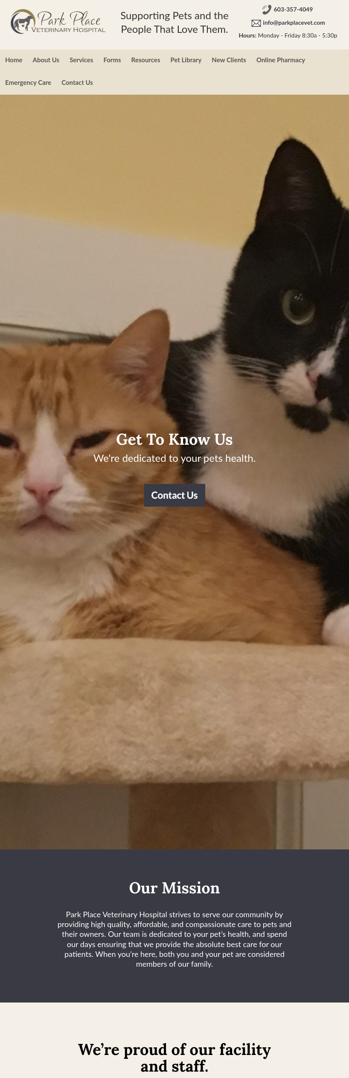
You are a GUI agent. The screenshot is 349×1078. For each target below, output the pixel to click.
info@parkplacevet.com (294, 22)
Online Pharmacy (280, 60)
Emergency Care (28, 82)
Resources (145, 60)
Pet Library (185, 60)
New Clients (229, 60)
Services (81, 60)
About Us (46, 60)
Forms (112, 60)
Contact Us (77, 82)
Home (14, 60)
